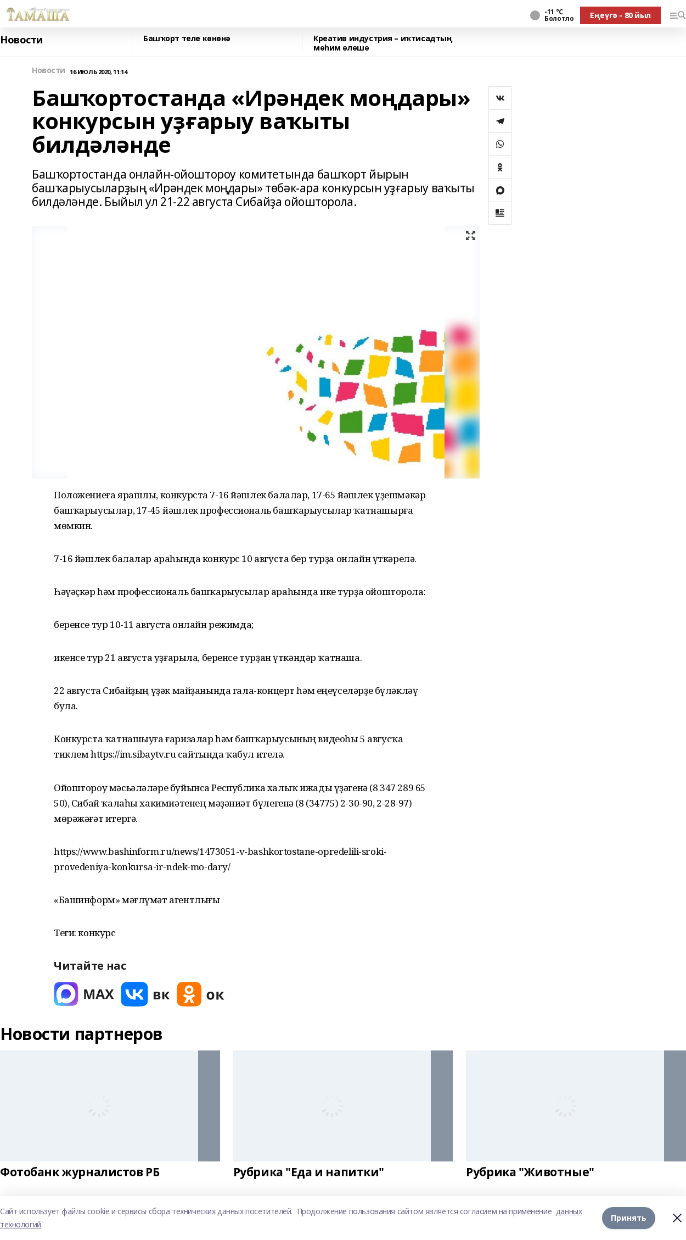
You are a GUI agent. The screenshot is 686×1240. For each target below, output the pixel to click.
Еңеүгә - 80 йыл (620, 15)
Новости (21, 40)
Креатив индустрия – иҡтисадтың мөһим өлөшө (382, 43)
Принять (628, 1218)
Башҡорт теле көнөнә (186, 38)
